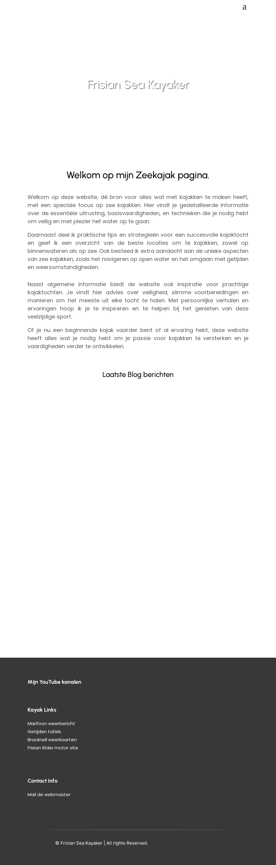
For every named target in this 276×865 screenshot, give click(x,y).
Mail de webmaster (49, 794)
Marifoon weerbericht (51, 723)
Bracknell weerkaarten (52, 739)
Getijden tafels (44, 731)
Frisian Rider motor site (53, 748)
